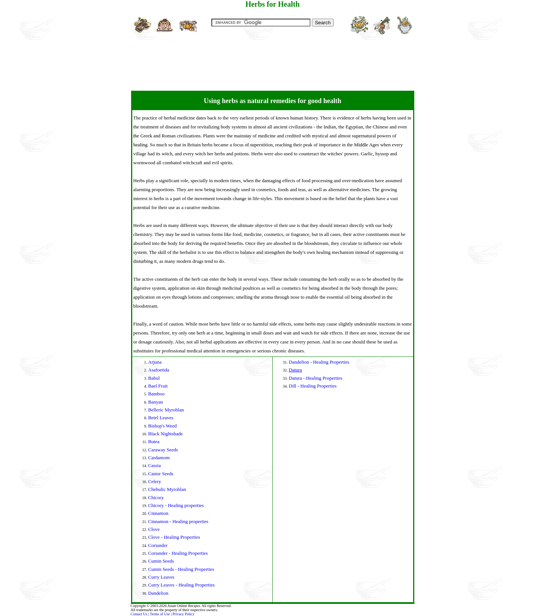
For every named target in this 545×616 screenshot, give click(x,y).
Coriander (158, 545)
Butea (154, 441)
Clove (154, 529)
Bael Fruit (158, 386)
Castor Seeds (161, 473)
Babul (154, 378)
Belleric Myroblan (166, 410)
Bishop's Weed (162, 426)
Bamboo (156, 393)
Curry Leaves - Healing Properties (181, 585)
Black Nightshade (165, 433)
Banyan (155, 402)
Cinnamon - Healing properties (178, 521)
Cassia (154, 465)
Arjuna (155, 362)
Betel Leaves (161, 417)
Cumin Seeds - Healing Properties (181, 569)
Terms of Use (160, 614)
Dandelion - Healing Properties (319, 362)
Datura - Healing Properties (315, 378)
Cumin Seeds (161, 561)
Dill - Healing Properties (313, 386)
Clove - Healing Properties (174, 537)
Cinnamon (158, 513)
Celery (154, 481)
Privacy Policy (184, 614)
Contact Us (139, 614)
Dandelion (158, 593)
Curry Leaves (161, 577)
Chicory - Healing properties (176, 505)
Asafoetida (158, 370)
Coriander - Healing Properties (178, 553)
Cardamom (159, 457)
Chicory (156, 497)
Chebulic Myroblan (167, 489)
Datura (295, 370)
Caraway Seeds (163, 449)
